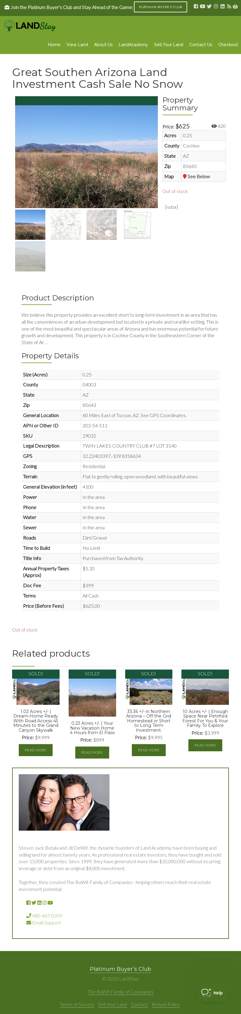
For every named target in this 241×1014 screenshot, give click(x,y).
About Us (103, 44)
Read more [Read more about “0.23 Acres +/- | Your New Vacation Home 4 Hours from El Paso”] (92, 752)
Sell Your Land (168, 44)
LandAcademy (133, 44)
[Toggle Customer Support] (213, 993)
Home (54, 44)
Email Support (43, 922)
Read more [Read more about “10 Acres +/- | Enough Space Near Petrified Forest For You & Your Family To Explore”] (205, 745)
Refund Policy (166, 1004)
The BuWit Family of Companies (121, 991)
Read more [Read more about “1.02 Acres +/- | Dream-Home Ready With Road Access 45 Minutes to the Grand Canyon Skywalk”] (36, 750)
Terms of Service (77, 1004)
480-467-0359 (44, 915)
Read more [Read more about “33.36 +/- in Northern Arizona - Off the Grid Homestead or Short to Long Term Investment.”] (149, 750)
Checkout (228, 44)
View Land (77, 44)
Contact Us (200, 44)
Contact (139, 1004)
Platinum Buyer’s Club (120, 969)
